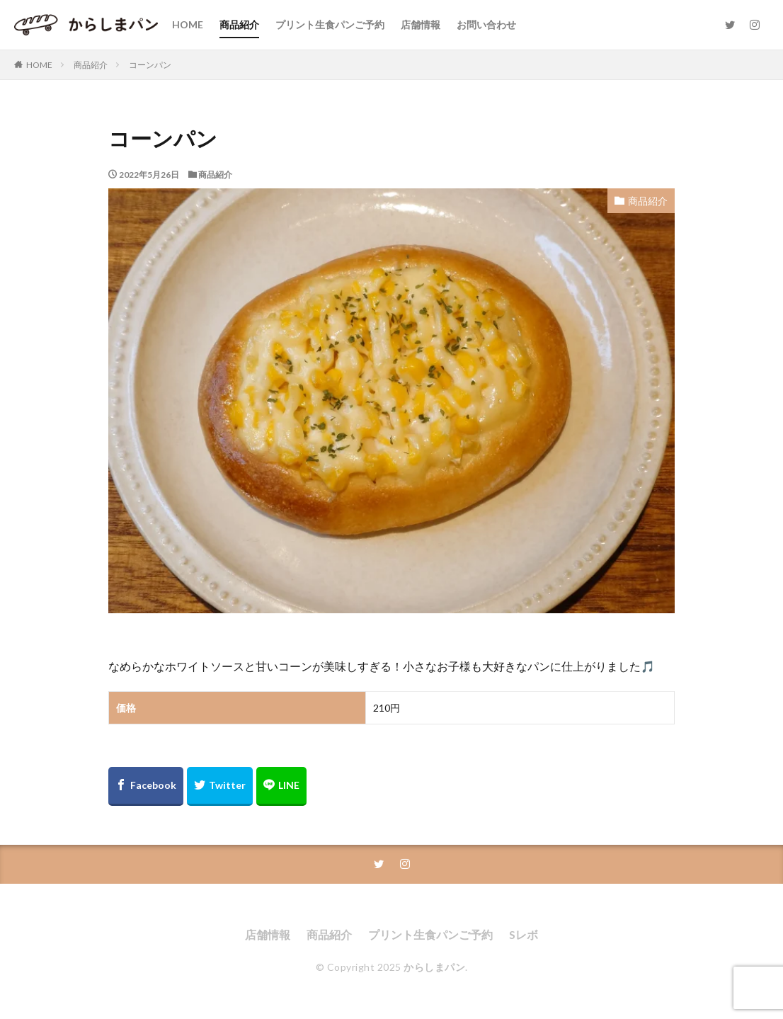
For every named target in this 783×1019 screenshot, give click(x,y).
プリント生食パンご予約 (329, 24)
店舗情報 (420, 24)
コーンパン (150, 64)
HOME (187, 24)
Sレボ (523, 934)
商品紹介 (239, 24)
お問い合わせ (486, 24)
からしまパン (434, 967)
